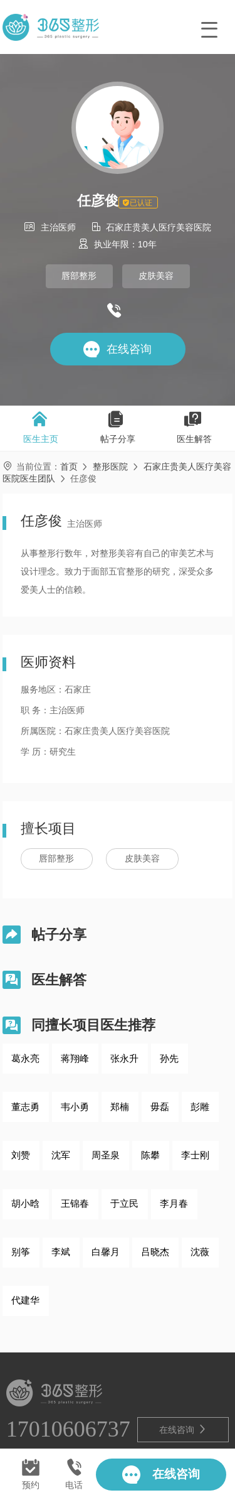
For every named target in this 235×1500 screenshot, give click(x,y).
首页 (69, 466)
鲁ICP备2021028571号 (126, 1436)
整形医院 (110, 466)
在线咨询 (183, 1379)
